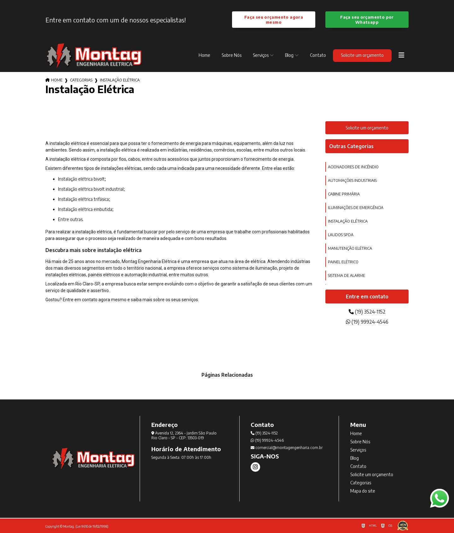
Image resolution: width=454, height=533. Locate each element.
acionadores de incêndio (353, 167)
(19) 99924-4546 (367, 322)
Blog (289, 55)
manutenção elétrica (350, 248)
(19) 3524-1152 (367, 311)
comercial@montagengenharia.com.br (287, 447)
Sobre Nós (232, 55)
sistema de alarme (346, 275)
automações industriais (352, 180)
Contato (318, 55)
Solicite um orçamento (362, 55)
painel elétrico (343, 262)
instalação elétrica (348, 221)
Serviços (261, 55)
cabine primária (344, 194)
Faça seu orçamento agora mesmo (273, 20)
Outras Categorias (351, 146)
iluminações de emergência (355, 207)
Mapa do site (362, 491)
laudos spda (340, 234)
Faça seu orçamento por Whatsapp (366, 20)
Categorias (81, 80)
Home (204, 55)
